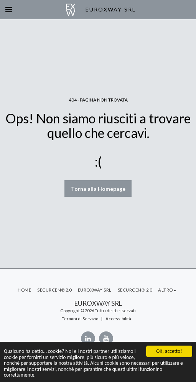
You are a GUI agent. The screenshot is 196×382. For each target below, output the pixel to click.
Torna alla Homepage (98, 188)
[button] (8, 9)
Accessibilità (118, 318)
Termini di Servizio (80, 318)
